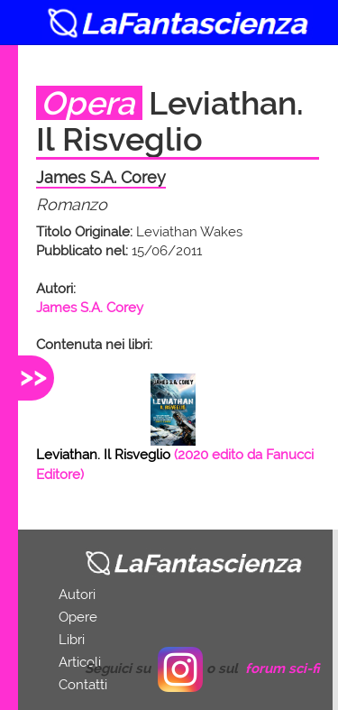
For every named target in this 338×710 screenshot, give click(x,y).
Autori (77, 594)
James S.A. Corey (89, 308)
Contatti (83, 685)
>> (33, 376)
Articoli (80, 662)
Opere (78, 617)
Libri (72, 640)
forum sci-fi (282, 668)
